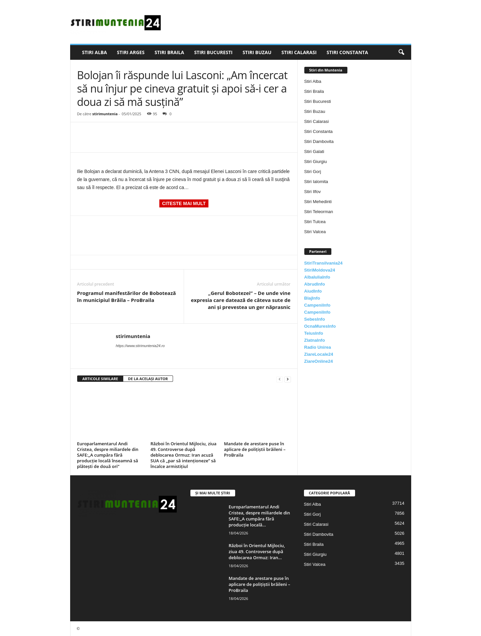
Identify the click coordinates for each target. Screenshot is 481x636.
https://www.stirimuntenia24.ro (140, 346)
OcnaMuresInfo (320, 326)
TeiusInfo (313, 333)
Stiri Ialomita (316, 181)
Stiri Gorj (312, 171)
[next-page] (287, 378)
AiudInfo (313, 291)
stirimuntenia (105, 113)
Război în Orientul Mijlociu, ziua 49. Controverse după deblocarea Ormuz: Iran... (257, 551)
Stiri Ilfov (312, 191)
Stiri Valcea (315, 231)
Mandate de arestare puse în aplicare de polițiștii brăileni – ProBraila (255, 449)
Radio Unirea (317, 347)
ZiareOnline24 (318, 361)
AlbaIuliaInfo (317, 277)
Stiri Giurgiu (315, 161)
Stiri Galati (314, 151)
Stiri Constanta (347, 52)
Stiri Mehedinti (318, 201)
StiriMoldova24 (319, 270)
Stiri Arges (131, 52)
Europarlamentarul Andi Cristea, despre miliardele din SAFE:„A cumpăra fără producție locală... (259, 516)
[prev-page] (279, 378)
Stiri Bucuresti (213, 52)
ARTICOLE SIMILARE (100, 378)
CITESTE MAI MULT (183, 203)
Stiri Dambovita (319, 141)
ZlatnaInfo (314, 340)
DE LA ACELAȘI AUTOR (148, 378)
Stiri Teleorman (318, 211)
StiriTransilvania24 (323, 263)
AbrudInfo (314, 284)
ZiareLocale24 (318, 354)
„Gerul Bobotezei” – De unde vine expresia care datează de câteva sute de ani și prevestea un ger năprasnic (240, 300)
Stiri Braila (169, 52)
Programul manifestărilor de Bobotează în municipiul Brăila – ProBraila (126, 296)
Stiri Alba (94, 52)
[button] (401, 52)
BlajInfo (312, 298)
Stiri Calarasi (298, 52)
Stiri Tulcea (315, 221)
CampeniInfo (317, 305)
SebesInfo (314, 319)
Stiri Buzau (257, 52)
